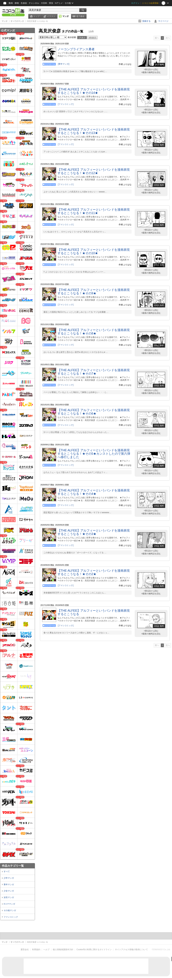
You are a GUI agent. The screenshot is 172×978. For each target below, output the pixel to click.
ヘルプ (46, 949)
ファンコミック (11, 917)
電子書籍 (80, 16)
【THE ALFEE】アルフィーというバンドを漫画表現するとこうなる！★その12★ (94, 171)
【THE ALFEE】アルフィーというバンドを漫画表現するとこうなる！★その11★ (94, 211)
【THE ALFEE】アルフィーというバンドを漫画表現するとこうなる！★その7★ (94, 371)
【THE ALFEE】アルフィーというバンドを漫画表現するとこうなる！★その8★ (94, 331)
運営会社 (25, 949)
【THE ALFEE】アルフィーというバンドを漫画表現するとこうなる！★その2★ (94, 572)
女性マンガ (9, 897)
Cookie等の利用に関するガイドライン (94, 949)
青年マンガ (9, 884)
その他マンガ (10, 910)
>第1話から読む (151, 69)
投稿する (146, 21)
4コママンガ (9, 904)
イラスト (51, 16)
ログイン (135, 3)
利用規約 (36, 949)
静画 (17, 3)
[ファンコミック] (65, 104)
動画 (11, 3)
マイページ (163, 21)
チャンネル (34, 3)
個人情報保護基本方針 (63, 949)
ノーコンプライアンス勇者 (76, 49)
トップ (36, 16)
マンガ (65, 16)
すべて (7, 871)
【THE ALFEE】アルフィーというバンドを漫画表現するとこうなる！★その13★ (94, 131)
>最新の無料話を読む (151, 72)
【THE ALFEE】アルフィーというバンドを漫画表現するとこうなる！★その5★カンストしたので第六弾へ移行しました (94, 454)
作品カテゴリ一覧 (13, 865)
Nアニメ (59, 3)
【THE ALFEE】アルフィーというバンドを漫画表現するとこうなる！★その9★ (94, 291)
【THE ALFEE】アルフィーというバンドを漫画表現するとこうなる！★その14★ (94, 91)
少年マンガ (9, 878)
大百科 (44, 3)
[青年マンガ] (63, 64)
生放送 (24, 3)
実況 (51, 3)
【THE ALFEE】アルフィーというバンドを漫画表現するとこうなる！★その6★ (94, 411)
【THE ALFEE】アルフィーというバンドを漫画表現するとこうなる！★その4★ (94, 492)
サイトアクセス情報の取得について (131, 949)
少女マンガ (9, 891)
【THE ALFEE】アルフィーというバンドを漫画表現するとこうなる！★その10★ (94, 251)
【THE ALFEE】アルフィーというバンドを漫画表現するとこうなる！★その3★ (94, 532)
